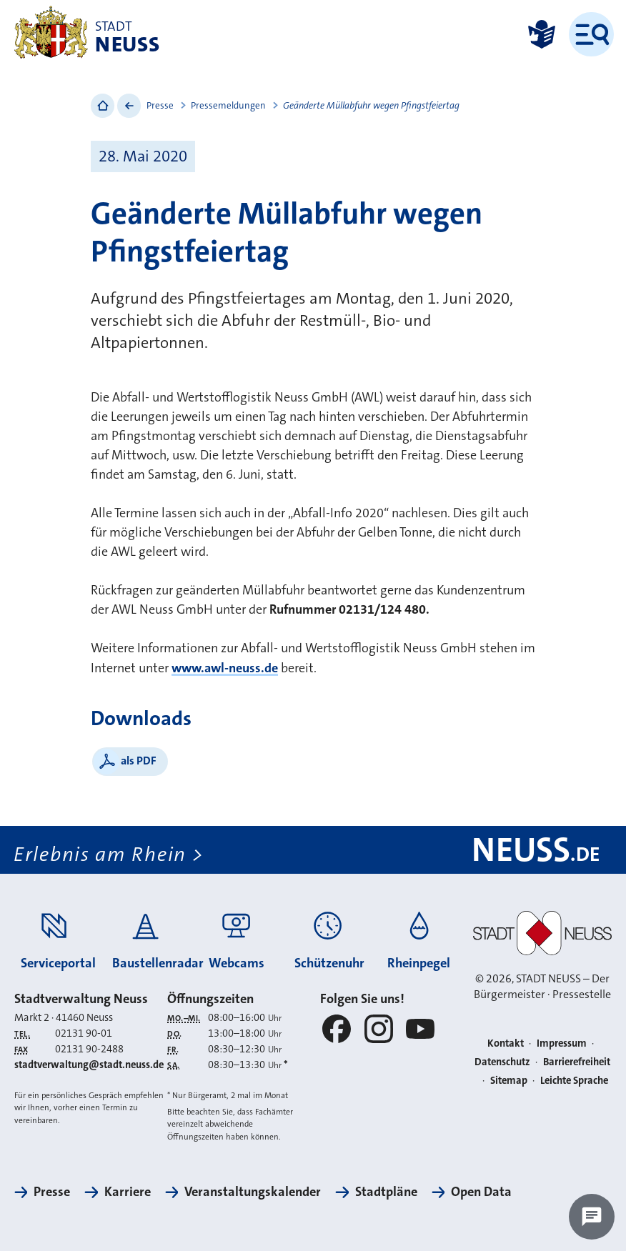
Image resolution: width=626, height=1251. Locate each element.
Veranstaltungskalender (252, 1191)
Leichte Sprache (574, 1080)
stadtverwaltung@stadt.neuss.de (89, 1065)
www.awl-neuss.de (225, 668)
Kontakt (505, 1043)
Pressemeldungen (228, 105)
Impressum (562, 1043)
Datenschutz (502, 1062)
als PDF (138, 760)
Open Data (481, 1191)
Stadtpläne (386, 1191)
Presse (160, 105)
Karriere (127, 1191)
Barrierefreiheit (576, 1062)
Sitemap (508, 1080)
